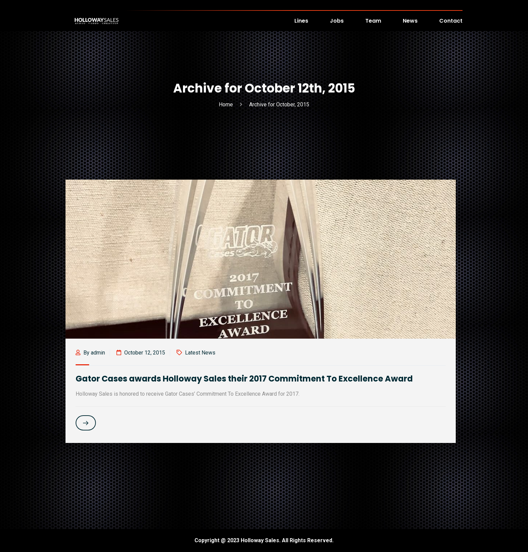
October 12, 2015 (140, 352)
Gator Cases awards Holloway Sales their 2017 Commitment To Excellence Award (244, 378)
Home (227, 104)
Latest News (200, 352)
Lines (301, 21)
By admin (90, 352)
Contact (451, 21)
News (410, 21)
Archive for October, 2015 (279, 104)
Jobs (337, 21)
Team (373, 21)
